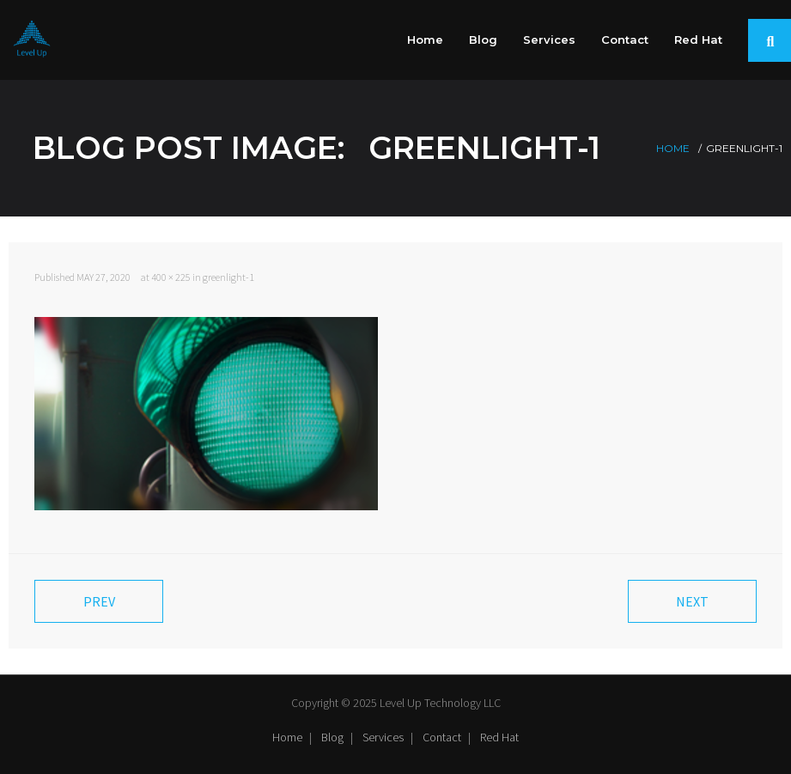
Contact (442, 737)
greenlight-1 (228, 277)
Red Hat (499, 737)
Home (673, 148)
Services (383, 737)
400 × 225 (171, 277)
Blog (332, 737)
